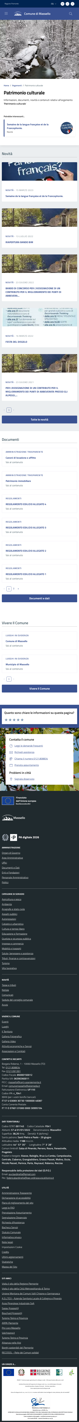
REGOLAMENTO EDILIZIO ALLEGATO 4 (26, 504)
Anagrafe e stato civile (13, 909)
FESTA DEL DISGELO (16, 342)
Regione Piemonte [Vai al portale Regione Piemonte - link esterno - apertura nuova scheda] (12, 3)
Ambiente (7, 904)
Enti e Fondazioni (10, 872)
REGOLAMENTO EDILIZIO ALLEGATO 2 (26, 551)
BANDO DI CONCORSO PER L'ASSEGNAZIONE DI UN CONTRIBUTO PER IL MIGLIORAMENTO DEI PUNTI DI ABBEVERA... (33, 291)
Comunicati (7, 995)
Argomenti (17, 85)
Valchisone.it (8, 1333)
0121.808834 (13, 1067)
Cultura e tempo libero (13, 929)
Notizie (5, 990)
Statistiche (7, 1262)
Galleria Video (9, 1041)
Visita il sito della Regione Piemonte (20, 1283)
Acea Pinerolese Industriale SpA (18, 1303)
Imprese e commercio (13, 943)
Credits (5, 1252)
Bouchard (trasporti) (12, 1313)
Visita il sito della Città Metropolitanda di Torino (26, 1288)
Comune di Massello (16, 641)
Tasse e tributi (9, 985)
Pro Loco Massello (11, 1328)
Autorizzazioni (9, 919)
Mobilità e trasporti (11, 948)
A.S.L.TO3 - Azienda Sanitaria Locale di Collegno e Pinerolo (32, 1298)
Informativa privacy (12, 1237)
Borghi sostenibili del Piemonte (17, 1347)
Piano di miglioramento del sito (17, 1203)
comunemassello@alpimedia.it (24, 1086)
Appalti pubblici (9, 914)
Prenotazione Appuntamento (17, 1212)
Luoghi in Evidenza (17, 635)
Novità (10, 190)
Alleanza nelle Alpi (11, 1343)
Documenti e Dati (11, 867)
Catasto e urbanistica (12, 924)
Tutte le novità (39, 419)
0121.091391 (13, 1071)
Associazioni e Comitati (13, 1051)
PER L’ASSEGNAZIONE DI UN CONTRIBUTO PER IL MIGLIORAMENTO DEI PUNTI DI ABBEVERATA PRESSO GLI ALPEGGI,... (37, 391)
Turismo (6, 963)
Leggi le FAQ (8, 1208)
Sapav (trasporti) (10, 1308)
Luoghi (5, 1026)
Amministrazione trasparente (24, 451)
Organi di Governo (11, 853)
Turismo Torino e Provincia (15, 1318)
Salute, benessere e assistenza (17, 953)
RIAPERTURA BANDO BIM (19, 242)
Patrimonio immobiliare (18, 481)
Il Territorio (7, 1031)
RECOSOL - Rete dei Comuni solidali (20, 1352)
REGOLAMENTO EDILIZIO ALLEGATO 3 (26, 527)
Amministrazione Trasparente (17, 1193)
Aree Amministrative (12, 858)
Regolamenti (14, 498)
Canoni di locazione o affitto (21, 458)
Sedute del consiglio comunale (17, 1000)
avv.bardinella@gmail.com (22, 1174)
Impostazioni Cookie (12, 1247)
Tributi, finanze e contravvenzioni (18, 958)
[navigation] (6, 13)
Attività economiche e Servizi (17, 1046)
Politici (5, 882)
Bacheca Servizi (10, 1227)
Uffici (4, 863)
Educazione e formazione (14, 934)
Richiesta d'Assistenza (13, 1222)
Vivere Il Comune (39, 688)
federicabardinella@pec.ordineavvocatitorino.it (30, 1178)
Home (6, 85)
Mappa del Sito (9, 1267)
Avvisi (5, 1005)
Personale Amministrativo (15, 877)
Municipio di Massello (17, 664)
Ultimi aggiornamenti (12, 1257)
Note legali (7, 1242)
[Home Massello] (31, 14)
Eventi (5, 1021)
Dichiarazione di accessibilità (16, 1198)
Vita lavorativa (9, 968)
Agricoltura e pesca (11, 899)
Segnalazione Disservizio (14, 1217)
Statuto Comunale (11, 1232)
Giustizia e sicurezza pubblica (16, 938)
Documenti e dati (39, 598)
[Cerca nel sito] (70, 13)
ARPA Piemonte (10, 1323)
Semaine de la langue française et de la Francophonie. (34, 196)
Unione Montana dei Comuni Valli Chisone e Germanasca (31, 1293)
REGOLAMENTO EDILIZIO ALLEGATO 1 (26, 574)
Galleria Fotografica (12, 1036)
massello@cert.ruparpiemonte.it (24, 1082)
